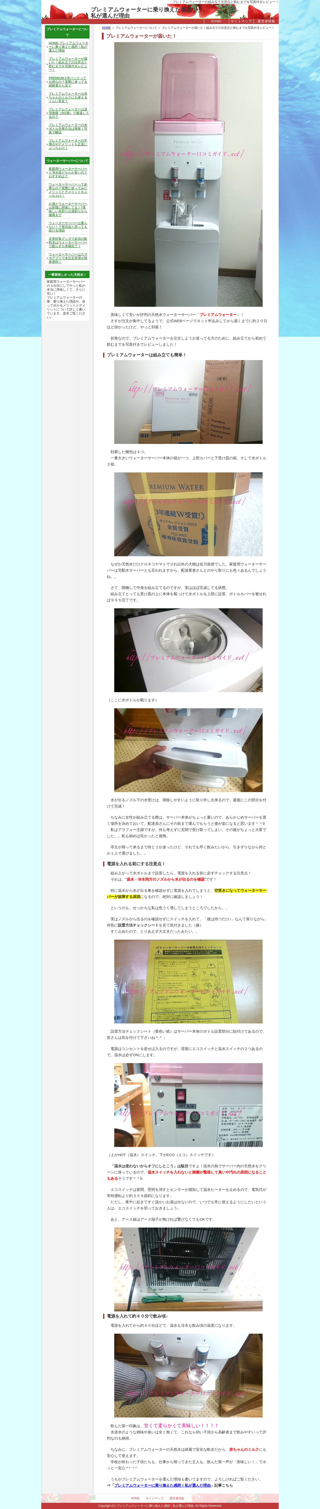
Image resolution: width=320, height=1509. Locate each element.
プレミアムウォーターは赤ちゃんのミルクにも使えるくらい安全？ (68, 97)
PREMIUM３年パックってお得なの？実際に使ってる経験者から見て (68, 81)
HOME (216, 21)
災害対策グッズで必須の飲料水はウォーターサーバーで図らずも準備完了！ (68, 242)
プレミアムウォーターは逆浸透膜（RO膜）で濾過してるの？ (69, 113)
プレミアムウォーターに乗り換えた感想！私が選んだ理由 (144, 9)
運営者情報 (266, 21)
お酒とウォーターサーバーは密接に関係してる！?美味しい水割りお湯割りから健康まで (68, 209)
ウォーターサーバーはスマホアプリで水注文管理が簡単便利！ (68, 258)
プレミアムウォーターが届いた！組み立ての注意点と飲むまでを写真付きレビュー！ (68, 64)
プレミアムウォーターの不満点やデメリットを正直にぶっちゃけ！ (68, 144)
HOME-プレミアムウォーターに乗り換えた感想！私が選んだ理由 (68, 46)
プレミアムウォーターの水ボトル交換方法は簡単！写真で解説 (68, 128)
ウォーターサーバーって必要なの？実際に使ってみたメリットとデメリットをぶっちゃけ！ (68, 190)
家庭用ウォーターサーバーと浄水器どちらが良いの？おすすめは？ (68, 172)
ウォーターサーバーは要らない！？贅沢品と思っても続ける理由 (68, 226)
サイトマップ (241, 21)
